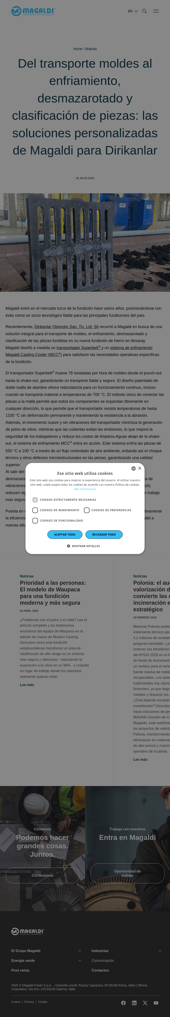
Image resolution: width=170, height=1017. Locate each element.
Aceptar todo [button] (64, 534)
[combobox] (133, 468)
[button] (85, 545)
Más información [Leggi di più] (85, 489)
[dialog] (85, 508)
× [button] (139, 468)
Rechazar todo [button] (104, 534)
